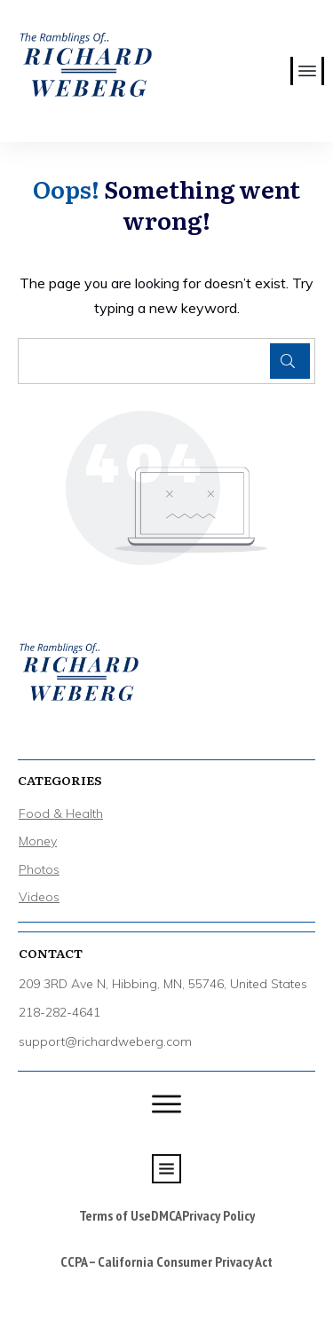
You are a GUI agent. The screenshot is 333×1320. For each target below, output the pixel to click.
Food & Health (61, 813)
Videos (39, 897)
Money (38, 841)
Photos (39, 869)
